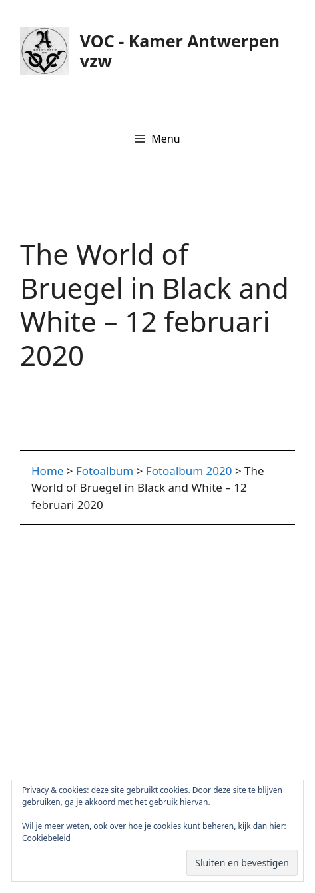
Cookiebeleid (46, 838)
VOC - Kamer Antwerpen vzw (180, 50)
